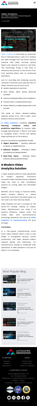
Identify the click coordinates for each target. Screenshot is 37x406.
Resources (7, 366)
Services (7, 361)
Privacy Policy (27, 361)
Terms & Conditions (27, 366)
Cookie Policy (27, 363)
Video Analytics (7, 54)
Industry (7, 363)
